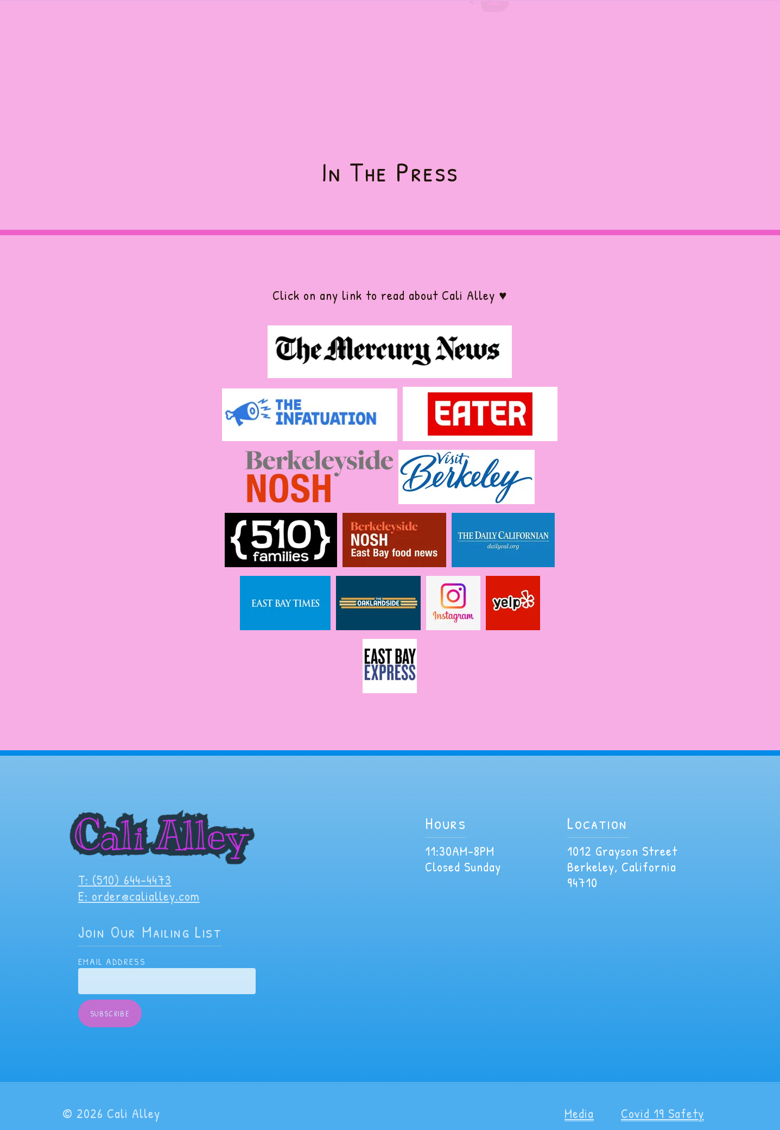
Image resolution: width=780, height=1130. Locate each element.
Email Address (112, 970)
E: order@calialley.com (139, 905)
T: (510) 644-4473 (125, 888)
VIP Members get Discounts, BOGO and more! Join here (390, 10)
